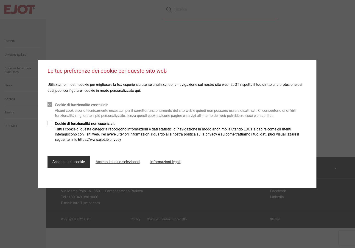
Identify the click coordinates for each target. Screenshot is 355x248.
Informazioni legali (165, 162)
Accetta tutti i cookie (68, 162)
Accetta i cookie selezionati (117, 162)
